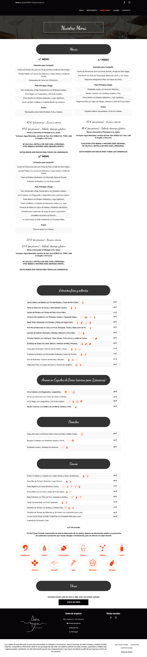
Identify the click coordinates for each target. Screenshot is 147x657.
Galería (116, 10)
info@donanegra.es (37, 2)
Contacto (126, 10)
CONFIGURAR (134, 644)
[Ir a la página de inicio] (13, 10)
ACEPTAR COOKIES (127, 648)
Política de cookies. (127, 652)
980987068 (25, 2)
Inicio (81, 10)
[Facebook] (124, 3)
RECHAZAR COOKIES (121, 644)
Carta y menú (105, 10)
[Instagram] (129, 3)
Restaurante (92, 10)
